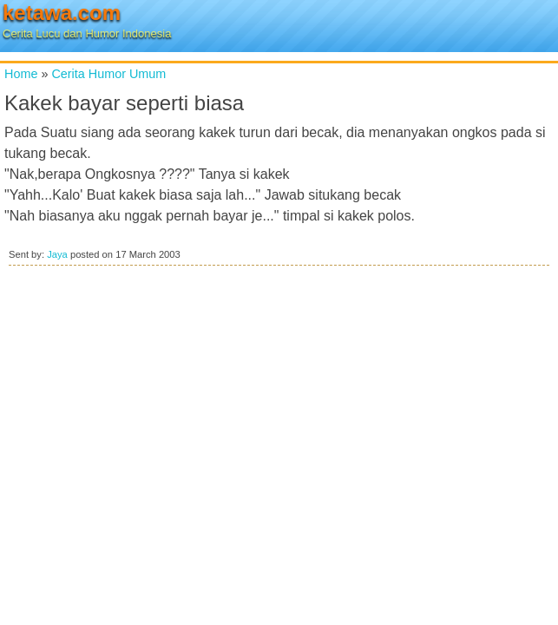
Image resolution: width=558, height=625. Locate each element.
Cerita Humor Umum (108, 74)
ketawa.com (62, 12)
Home (20, 74)
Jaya (57, 254)
